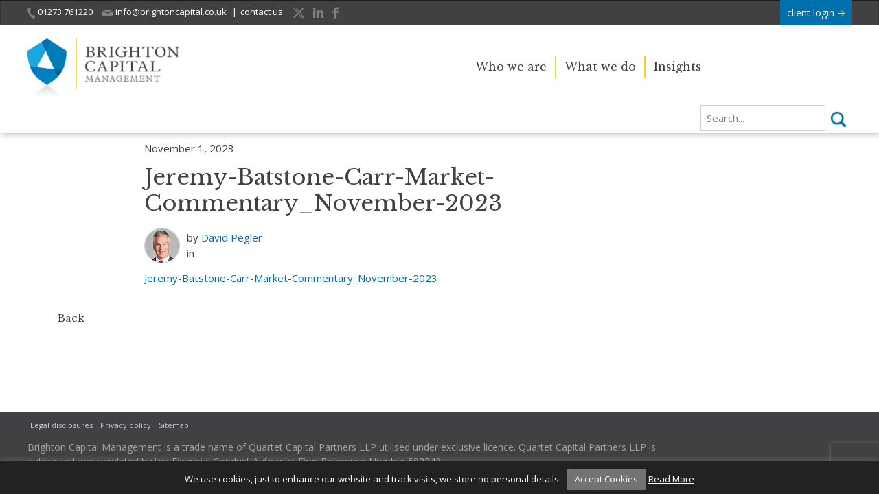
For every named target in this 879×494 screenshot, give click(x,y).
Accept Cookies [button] (606, 479)
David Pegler (231, 237)
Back (71, 318)
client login (816, 12)
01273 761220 (60, 12)
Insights (677, 66)
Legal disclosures (61, 425)
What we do (600, 66)
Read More (671, 479)
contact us (261, 11)
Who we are (511, 66)
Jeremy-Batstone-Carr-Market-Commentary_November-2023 (290, 278)
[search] (762, 118)
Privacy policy (125, 425)
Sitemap (174, 425)
